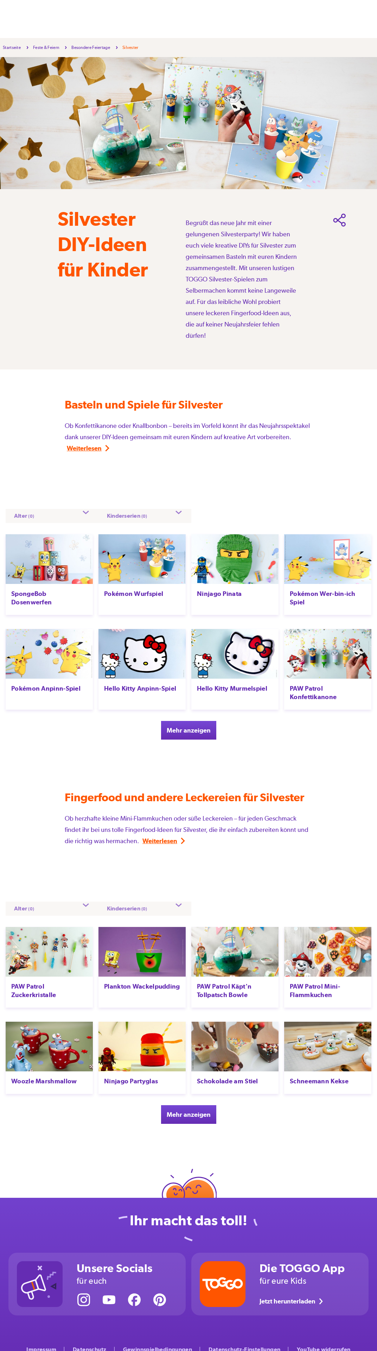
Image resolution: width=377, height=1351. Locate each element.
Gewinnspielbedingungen (157, 1342)
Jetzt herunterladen (292, 1293)
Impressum (41, 1342)
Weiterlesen (84, 448)
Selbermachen (91, 18)
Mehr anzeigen (188, 725)
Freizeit (168, 18)
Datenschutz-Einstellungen (244, 1342)
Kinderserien (269, 18)
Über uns (303, 18)
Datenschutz (89, 1342)
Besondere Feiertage (90, 47)
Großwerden (200, 18)
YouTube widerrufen (323, 1342)
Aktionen (235, 18)
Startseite (12, 47)
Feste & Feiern (134, 18)
